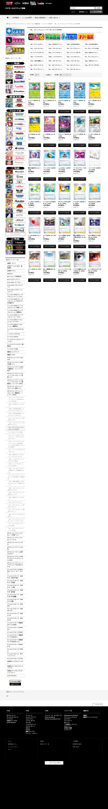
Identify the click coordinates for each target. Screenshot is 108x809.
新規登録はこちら (83, 11)
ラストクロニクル (15, 234)
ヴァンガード (68, 720)
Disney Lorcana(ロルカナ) (52, 719)
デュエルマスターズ (12, 717)
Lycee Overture (11, 722)
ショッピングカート (13, 746)
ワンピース (29, 715)
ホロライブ (67, 726)
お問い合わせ (76, 746)
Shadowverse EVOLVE (71, 715)
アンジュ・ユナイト (31, 733)
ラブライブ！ (68, 729)
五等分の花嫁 (68, 728)
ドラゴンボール (30, 720)
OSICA (28, 728)
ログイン (73, 11)
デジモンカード (30, 726)
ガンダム (28, 722)
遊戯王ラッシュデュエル (90, 717)
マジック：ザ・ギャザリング (53, 715)
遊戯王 (85, 715)
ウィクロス (10, 719)
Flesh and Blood (50, 717)
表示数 (32, 74)
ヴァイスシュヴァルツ (70, 717)
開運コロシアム (30, 731)
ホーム (9, 741)
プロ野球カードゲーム (70, 724)
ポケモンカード (11, 715)
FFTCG (28, 729)
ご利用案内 (75, 741)
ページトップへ (98, 704)
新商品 (42, 741)
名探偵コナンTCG (12, 720)
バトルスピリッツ (31, 724)
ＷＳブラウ (67, 719)
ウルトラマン (29, 719)
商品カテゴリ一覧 (44, 744)
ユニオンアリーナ (31, 717)
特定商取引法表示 (77, 744)
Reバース (67, 722)
